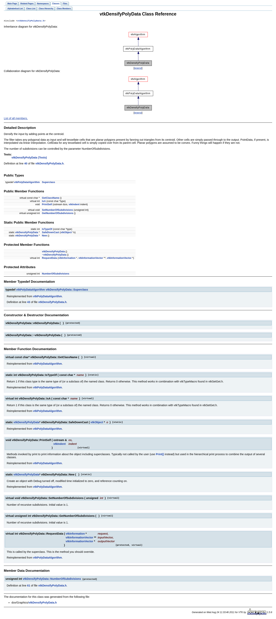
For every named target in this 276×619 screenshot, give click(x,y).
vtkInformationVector (90, 258)
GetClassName (50, 198)
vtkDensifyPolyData (26, 232)
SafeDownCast (50, 232)
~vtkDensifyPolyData (54, 255)
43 (28, 302)
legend (138, 68)
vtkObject (66, 232)
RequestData (49, 258)
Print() (160, 454)
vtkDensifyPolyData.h (30, 21)
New (44, 235)
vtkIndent (74, 204)
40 (25, 163)
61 (28, 585)
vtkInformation (67, 258)
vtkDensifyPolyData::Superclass (67, 290)
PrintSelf (47, 204)
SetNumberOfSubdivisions (57, 210)
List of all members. (16, 118)
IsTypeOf (47, 229)
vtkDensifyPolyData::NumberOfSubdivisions (52, 579)
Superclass (48, 182)
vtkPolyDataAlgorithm (27, 182)
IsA (44, 201)
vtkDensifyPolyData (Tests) (29, 157)
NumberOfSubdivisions (55, 274)
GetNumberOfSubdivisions (57, 213)
